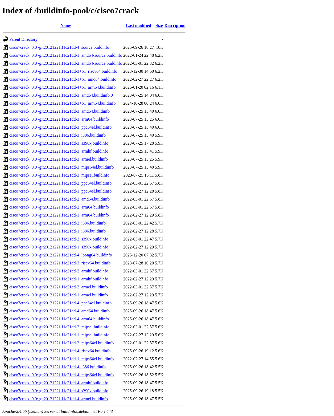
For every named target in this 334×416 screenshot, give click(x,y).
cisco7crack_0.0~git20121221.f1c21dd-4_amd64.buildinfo (59, 311)
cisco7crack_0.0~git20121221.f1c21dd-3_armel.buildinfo (58, 159)
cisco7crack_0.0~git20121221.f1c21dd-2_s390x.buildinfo (58, 239)
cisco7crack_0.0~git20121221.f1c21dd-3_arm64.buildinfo (59, 119)
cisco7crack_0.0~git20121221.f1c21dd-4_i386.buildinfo (57, 367)
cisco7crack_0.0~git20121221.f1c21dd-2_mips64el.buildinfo (61, 343)
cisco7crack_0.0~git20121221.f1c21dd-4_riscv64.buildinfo (60, 351)
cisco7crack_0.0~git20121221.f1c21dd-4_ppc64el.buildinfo (60, 303)
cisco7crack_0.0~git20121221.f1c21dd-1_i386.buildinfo (57, 231)
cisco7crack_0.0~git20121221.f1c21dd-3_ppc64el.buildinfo (60, 127)
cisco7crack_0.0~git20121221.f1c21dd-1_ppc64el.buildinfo (60, 191)
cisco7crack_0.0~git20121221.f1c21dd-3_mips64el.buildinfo (61, 167)
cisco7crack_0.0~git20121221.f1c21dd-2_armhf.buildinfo (58, 271)
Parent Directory (23, 39)
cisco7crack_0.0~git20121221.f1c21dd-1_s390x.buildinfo (58, 247)
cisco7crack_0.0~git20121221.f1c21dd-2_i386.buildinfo (57, 223)
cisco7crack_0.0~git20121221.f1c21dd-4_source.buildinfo (59, 47)
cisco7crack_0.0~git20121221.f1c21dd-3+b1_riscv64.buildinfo (63, 71)
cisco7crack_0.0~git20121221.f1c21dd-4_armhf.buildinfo (58, 383)
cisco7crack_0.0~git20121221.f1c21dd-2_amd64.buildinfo (59, 199)
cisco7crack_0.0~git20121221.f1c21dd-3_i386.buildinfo (57, 135)
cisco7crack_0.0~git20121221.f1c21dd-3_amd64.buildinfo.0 (61, 95)
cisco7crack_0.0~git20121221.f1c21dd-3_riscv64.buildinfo (60, 263)
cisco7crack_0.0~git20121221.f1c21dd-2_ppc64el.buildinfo (60, 183)
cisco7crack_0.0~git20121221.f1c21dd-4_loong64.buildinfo (60, 255)
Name (65, 25)
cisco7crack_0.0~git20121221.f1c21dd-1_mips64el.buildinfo (61, 359)
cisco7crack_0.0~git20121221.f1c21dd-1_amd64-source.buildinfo (65, 55)
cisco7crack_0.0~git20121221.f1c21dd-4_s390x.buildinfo (58, 391)
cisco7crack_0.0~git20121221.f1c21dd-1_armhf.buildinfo (58, 279)
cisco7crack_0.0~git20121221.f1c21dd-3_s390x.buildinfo (58, 143)
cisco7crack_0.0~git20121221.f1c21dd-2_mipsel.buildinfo (59, 327)
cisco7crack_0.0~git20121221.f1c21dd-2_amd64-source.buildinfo (65, 63)
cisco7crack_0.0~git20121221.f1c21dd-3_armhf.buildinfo (58, 151)
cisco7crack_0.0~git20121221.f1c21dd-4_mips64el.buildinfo (61, 375)
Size (159, 25)
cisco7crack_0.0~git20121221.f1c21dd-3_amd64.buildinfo (59, 111)
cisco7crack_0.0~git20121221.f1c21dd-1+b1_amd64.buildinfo (62, 79)
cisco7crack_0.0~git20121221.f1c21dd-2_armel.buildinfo (58, 287)
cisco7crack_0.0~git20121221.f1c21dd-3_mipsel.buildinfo (59, 175)
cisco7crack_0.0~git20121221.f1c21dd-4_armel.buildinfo (58, 399)
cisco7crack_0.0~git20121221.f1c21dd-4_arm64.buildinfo (59, 319)
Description (174, 25)
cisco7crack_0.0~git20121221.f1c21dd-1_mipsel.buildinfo (59, 335)
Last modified (138, 25)
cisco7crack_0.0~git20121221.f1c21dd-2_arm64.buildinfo (59, 207)
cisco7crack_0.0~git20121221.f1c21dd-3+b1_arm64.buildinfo (62, 103)
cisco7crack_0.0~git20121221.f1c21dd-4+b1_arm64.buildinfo (62, 87)
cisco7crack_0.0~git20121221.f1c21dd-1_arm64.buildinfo (59, 215)
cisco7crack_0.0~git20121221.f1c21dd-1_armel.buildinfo (58, 295)
